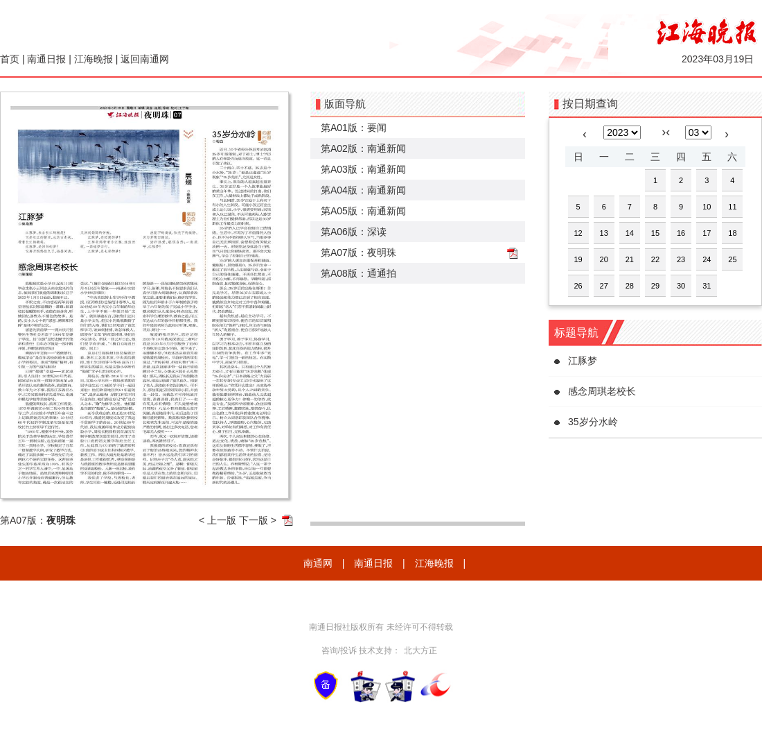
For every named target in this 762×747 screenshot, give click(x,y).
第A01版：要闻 (354, 127)
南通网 (318, 563)
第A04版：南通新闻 (363, 190)
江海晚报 (93, 59)
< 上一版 (217, 520)
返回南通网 (145, 59)
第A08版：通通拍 (358, 273)
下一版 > (257, 520)
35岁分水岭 (593, 421)
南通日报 (46, 59)
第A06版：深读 (354, 231)
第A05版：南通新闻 (363, 210)
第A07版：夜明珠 (358, 252)
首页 (9, 59)
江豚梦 (582, 360)
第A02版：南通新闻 (363, 148)
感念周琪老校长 (602, 391)
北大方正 (420, 650)
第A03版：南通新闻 (363, 169)
